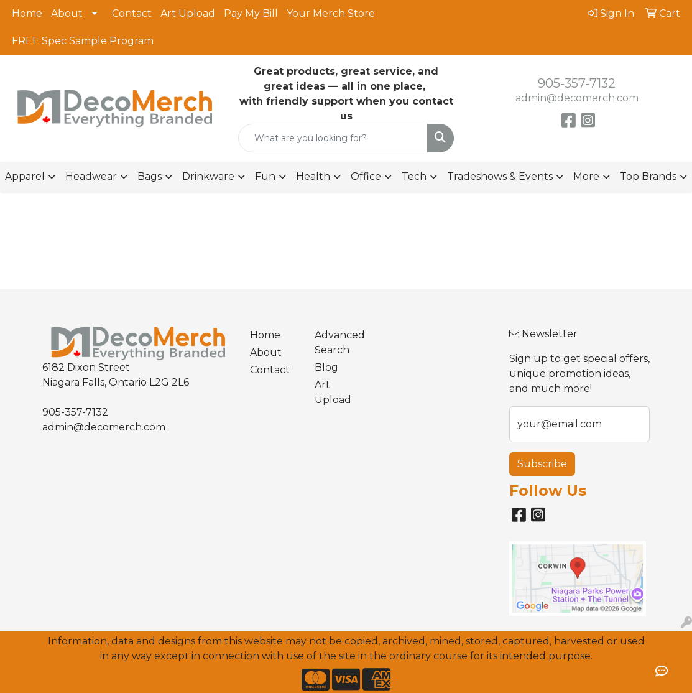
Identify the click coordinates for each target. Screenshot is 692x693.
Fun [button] (265, 176)
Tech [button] (414, 176)
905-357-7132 (577, 83)
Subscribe (542, 464)
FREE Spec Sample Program (83, 41)
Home (27, 13)
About (67, 13)
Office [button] (366, 176)
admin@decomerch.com (577, 98)
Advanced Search (339, 342)
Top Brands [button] (648, 176)
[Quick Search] (333, 138)
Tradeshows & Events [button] (500, 176)
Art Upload (187, 13)
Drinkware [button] (208, 176)
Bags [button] (149, 176)
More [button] (586, 176)
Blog (326, 367)
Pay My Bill (251, 13)
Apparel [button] (25, 176)
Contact (132, 13)
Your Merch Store (331, 13)
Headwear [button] (91, 176)
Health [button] (313, 176)
